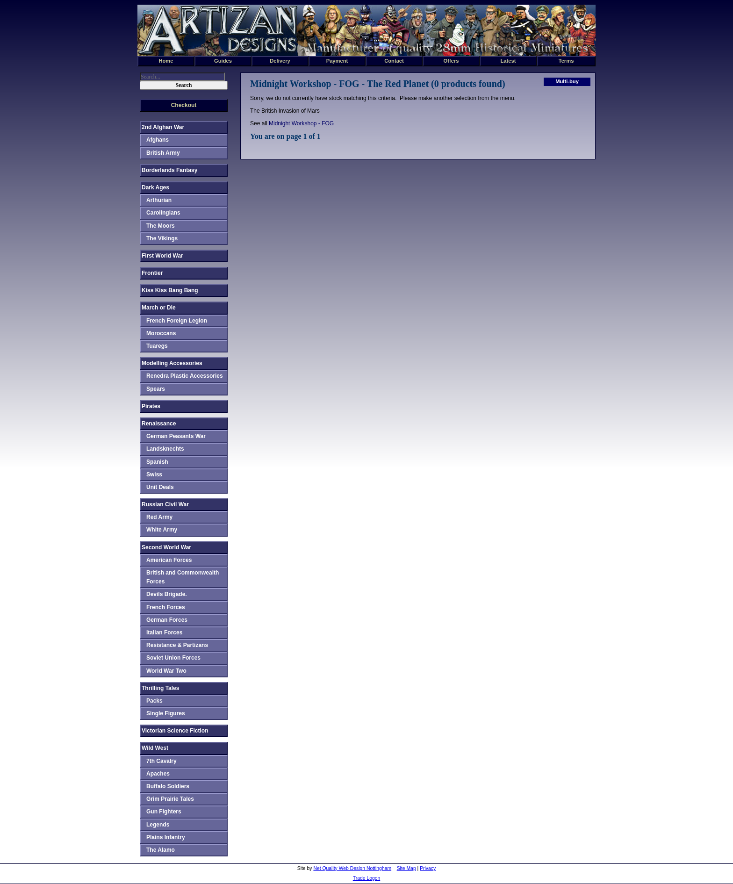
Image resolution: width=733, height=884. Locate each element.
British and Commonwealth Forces (182, 577)
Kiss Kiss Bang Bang (170, 290)
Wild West (155, 748)
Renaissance (159, 423)
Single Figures (165, 713)
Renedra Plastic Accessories (184, 376)
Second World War (166, 547)
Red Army (159, 517)
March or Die (159, 307)
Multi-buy (567, 81)
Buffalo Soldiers (167, 786)
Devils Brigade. (166, 594)
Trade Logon (367, 878)
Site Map (406, 868)
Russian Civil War (165, 504)
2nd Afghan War (163, 127)
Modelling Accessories (172, 363)
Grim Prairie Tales (170, 799)
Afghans (157, 140)
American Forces (169, 560)
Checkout (184, 105)
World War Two (166, 671)
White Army (161, 529)
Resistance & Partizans (177, 645)
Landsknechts (165, 449)
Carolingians (163, 212)
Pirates (151, 406)
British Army (163, 153)
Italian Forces (164, 632)
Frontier (152, 273)
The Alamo (160, 850)
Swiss (154, 474)
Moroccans (161, 333)
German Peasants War (176, 436)
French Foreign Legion (176, 320)
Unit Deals (160, 487)
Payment (337, 61)
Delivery (280, 61)
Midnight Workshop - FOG (301, 123)
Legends (157, 824)
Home (165, 61)
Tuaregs (157, 346)
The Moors (160, 226)
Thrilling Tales (160, 688)
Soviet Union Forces (173, 657)
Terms (566, 61)
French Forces (165, 607)
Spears (155, 389)
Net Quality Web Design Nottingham (352, 868)
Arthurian (159, 200)
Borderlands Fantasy (169, 170)
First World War (162, 255)
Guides (223, 61)
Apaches (158, 773)
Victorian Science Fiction (175, 730)
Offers (451, 61)
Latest (508, 61)
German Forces (166, 620)
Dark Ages (155, 187)
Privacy (428, 868)
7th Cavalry (161, 761)
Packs (154, 700)
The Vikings (162, 238)
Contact (394, 61)
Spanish (157, 462)
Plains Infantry (165, 837)
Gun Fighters (163, 811)
